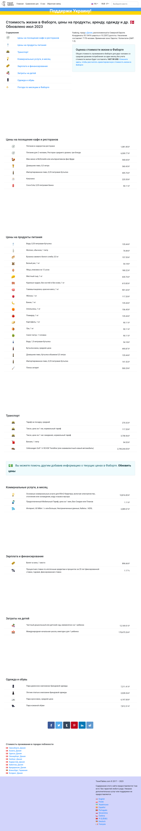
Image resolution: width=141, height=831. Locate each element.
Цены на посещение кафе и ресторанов (38, 38)
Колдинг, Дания (16, 773)
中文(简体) (101, 818)
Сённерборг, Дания (17, 756)
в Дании (88, 33)
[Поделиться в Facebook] (51, 725)
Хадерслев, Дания (17, 762)
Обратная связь (54, 4)
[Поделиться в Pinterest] (74, 725)
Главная (20, 4)
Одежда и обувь (25, 80)
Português (101, 810)
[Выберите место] (125, 4)
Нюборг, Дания (15, 759)
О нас (42, 4)
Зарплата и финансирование (32, 66)
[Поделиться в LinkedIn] (82, 725)
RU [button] (94, 4)
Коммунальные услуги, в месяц (33, 59)
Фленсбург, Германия (18, 770)
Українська (102, 804)
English (100, 799)
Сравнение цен (32, 4)
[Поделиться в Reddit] (89, 725)
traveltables (10, 4)
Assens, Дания (15, 751)
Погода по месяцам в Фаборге (33, 87)
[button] (105, 4)
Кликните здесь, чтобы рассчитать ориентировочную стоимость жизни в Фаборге (103, 62)
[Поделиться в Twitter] (58, 725)
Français (101, 824)
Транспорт (22, 52)
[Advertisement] (70, 116)
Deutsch (100, 821)
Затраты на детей (26, 73)
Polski (100, 802)
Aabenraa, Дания (16, 765)
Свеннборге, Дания (17, 748)
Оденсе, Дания (15, 753)
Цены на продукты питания (31, 45)
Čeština (100, 816)
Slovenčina (102, 813)
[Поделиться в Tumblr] (66, 725)
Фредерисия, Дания (17, 767)
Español (100, 807)
